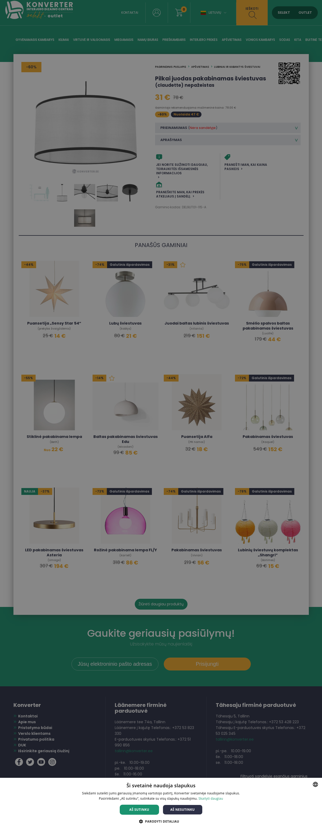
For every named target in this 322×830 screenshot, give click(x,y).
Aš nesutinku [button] (182, 809)
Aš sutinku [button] (139, 809)
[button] (161, 821)
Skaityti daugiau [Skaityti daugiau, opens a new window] (211, 798)
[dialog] (161, 415)
